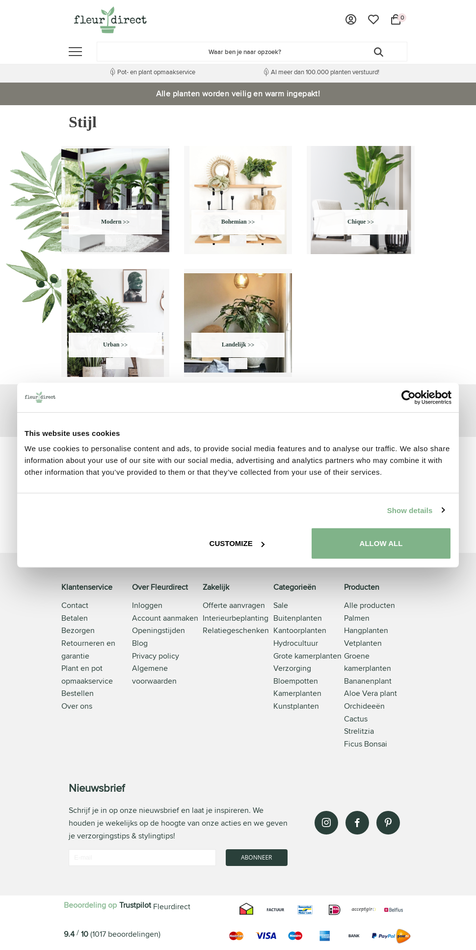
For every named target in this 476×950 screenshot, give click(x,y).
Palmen (357, 618)
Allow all (381, 543)
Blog (140, 643)
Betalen (74, 618)
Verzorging (292, 668)
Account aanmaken (165, 618)
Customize (237, 543)
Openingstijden (158, 630)
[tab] (96, 666)
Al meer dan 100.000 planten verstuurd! (325, 71)
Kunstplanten (296, 706)
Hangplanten (366, 630)
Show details (410, 510)
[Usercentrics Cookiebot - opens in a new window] (408, 397)
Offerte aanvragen (234, 605)
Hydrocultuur (295, 643)
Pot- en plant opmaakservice (156, 71)
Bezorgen (78, 630)
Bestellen (77, 693)
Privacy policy (155, 656)
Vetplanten (363, 643)
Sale (280, 605)
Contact (74, 605)
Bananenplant (368, 681)
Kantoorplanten (299, 630)
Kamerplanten (297, 693)
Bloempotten (295, 681)
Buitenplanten (297, 618)
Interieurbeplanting (235, 618)
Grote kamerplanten (307, 656)
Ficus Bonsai (365, 743)
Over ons (76, 706)
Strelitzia (359, 731)
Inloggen (147, 605)
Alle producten (369, 605)
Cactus (356, 718)
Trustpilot (135, 905)
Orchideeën (364, 706)
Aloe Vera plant (370, 693)
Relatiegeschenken (236, 630)
